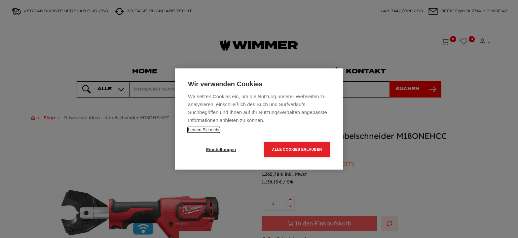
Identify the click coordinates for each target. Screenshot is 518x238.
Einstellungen (221, 149)
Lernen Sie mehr (204, 129)
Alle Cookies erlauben (297, 149)
